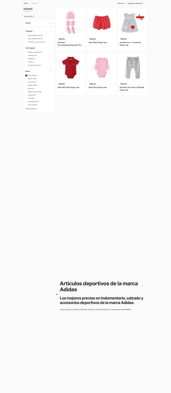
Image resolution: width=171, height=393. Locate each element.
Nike (31, 88)
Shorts (31, 62)
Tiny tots (32, 105)
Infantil (26, 3)
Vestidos (31, 58)
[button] (39, 31)
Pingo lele (34, 3)
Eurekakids (33, 101)
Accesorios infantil (34, 65)
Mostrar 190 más (31, 109)
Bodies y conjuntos (35, 52)
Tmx (31, 98)
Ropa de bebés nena (35, 38)
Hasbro (32, 95)
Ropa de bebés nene (35, 35)
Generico (32, 85)
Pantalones (32, 55)
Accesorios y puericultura (36, 42)
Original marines (34, 92)
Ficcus (32, 82)
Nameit (32, 79)
